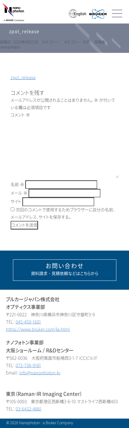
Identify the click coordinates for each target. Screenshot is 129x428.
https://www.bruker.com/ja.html (38, 329)
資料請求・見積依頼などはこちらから (64, 269)
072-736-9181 (28, 365)
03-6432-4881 (29, 409)
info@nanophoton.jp (39, 373)
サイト (16, 201)
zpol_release (23, 77)
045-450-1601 (28, 322)
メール (19, 193)
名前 (17, 184)
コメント (20, 115)
